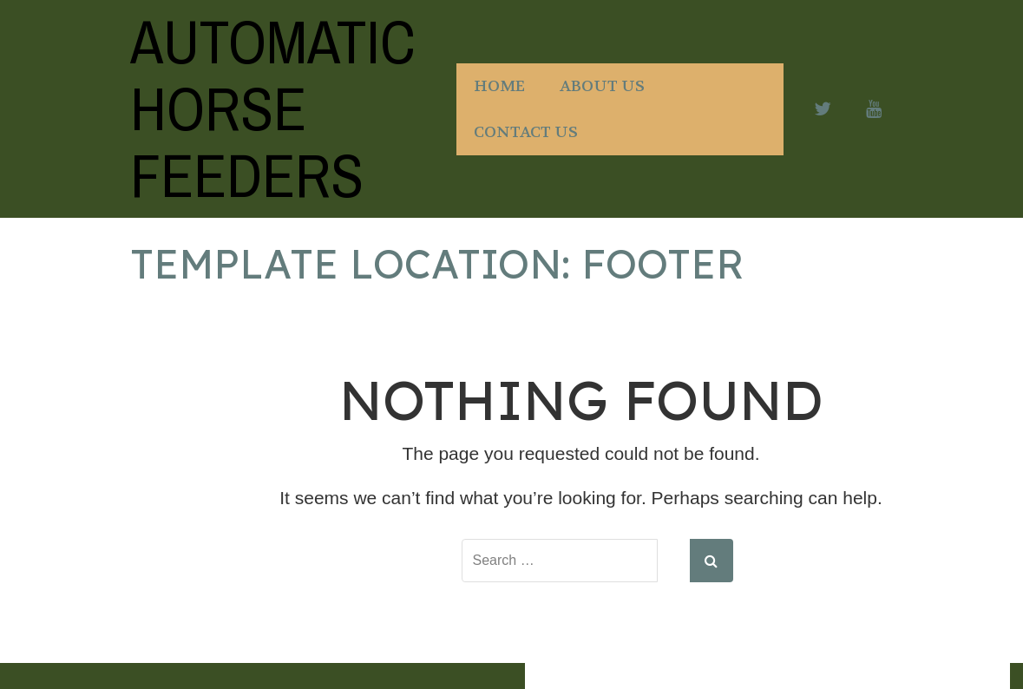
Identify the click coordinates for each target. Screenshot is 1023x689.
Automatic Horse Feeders (273, 109)
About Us (602, 86)
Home (499, 86)
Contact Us (526, 132)
